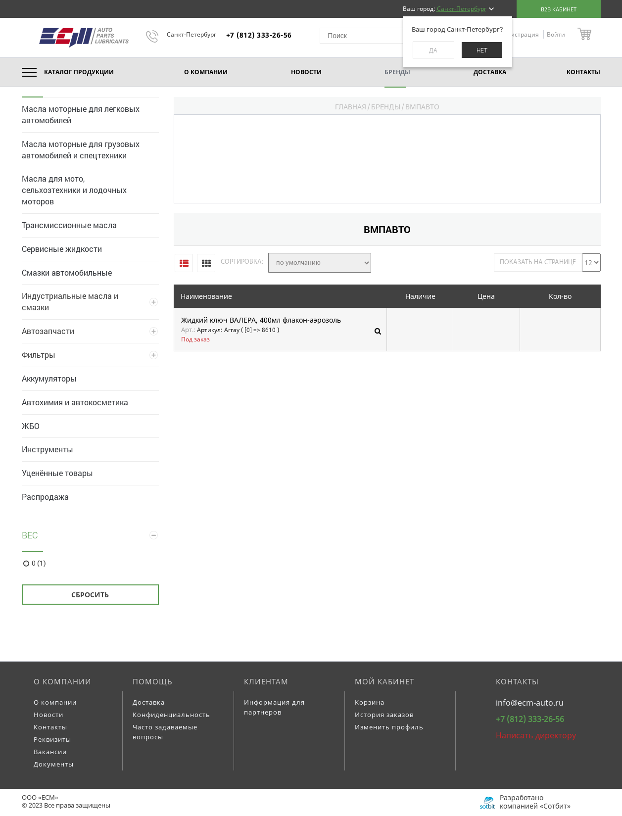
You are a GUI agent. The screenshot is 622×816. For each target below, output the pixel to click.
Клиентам (266, 681)
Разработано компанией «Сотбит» (535, 802)
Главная (350, 106)
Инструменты (47, 449)
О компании (63, 681)
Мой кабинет (384, 681)
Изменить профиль (389, 726)
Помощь (153, 681)
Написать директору (536, 735)
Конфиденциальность (171, 714)
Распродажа (45, 496)
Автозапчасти (48, 331)
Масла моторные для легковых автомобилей (81, 114)
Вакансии (50, 751)
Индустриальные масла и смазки (70, 301)
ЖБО (31, 426)
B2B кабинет (558, 9)
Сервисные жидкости (62, 248)
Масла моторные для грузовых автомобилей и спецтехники (81, 149)
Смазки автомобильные (67, 272)
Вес (30, 535)
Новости (48, 714)
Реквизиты (52, 739)
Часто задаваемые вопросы (165, 731)
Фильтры (38, 354)
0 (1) (39, 563)
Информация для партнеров (274, 707)
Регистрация (520, 34)
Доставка (149, 702)
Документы (54, 764)
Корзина (369, 702)
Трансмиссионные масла (69, 225)
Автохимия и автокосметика (75, 402)
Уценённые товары (57, 473)
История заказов (384, 714)
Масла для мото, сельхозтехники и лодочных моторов (74, 189)
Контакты (50, 726)
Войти (556, 34)
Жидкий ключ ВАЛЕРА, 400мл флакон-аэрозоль (261, 320)
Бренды (385, 106)
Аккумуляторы (49, 378)
